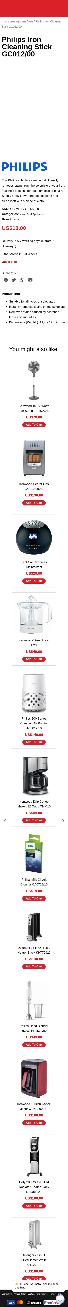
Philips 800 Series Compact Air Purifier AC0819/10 (34, 723)
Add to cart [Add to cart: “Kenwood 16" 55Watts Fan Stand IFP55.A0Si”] (34, 424)
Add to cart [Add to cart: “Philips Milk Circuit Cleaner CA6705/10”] (34, 898)
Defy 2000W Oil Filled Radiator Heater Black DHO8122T (34, 1187)
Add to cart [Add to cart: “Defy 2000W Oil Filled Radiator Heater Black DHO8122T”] (34, 1205)
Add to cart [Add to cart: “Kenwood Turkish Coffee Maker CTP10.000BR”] (34, 1122)
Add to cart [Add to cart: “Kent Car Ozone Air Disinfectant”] (34, 581)
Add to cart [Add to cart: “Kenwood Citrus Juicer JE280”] (34, 659)
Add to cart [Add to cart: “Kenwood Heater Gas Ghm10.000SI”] (34, 502)
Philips (16, 219)
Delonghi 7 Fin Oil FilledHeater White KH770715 (34, 1260)
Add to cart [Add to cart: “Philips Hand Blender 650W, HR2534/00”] (34, 1044)
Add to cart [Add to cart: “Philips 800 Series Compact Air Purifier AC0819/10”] (34, 742)
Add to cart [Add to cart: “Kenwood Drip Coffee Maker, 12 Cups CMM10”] (34, 820)
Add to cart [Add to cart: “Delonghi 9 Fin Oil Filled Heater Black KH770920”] (34, 966)
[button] (6, 280)
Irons (30, 21)
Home (4, 21)
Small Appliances (18, 21)
